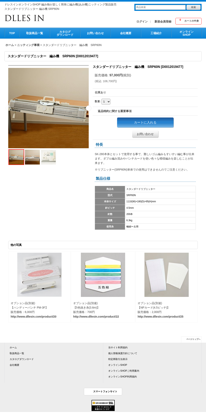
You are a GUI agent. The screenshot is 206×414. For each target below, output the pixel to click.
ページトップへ (193, 339)
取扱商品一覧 (34, 33)
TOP (12, 33)
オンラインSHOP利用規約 (122, 376)
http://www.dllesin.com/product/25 (160, 316)
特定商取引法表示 (118, 359)
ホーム (13, 347)
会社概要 (125, 33)
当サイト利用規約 (118, 347)
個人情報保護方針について (122, 353)
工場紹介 (156, 33)
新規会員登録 (162, 21)
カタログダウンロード (65, 33)
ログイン (142, 21)
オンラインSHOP (186, 33)
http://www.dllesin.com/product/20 (33, 316)
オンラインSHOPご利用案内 (123, 370)
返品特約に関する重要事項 (115, 111)
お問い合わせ (95, 33)
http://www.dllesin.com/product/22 (96, 316)
